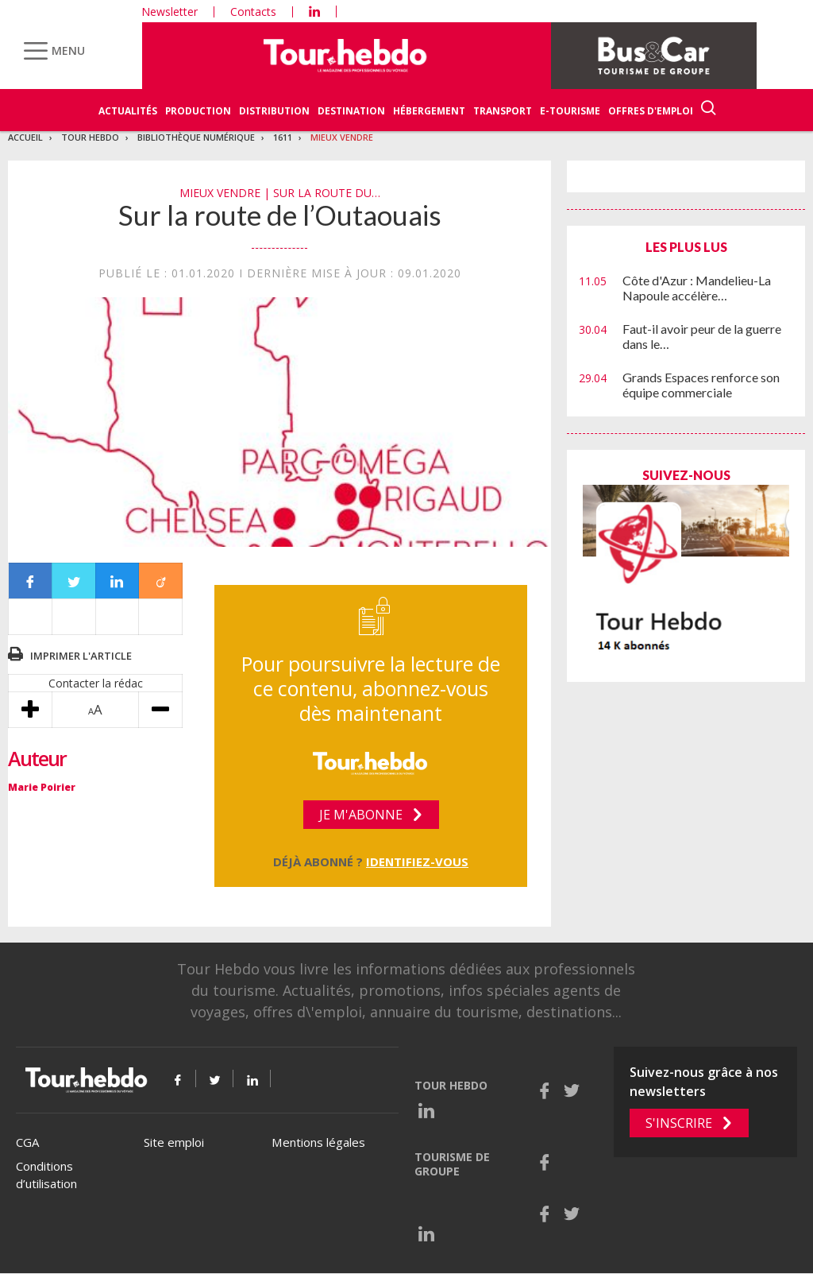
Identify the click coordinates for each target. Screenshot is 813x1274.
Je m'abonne (361, 814)
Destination (351, 111)
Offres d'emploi (650, 111)
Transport (502, 111)
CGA (27, 1142)
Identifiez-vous (417, 861)
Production (198, 111)
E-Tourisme (570, 111)
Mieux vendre (341, 137)
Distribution (274, 111)
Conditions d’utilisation (46, 1175)
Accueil (25, 137)
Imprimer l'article (81, 656)
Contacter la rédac (95, 683)
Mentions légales (318, 1142)
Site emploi (174, 1142)
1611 (282, 137)
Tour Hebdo (90, 137)
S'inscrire (678, 1123)
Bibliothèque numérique (196, 137)
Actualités (127, 111)
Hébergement (429, 111)
